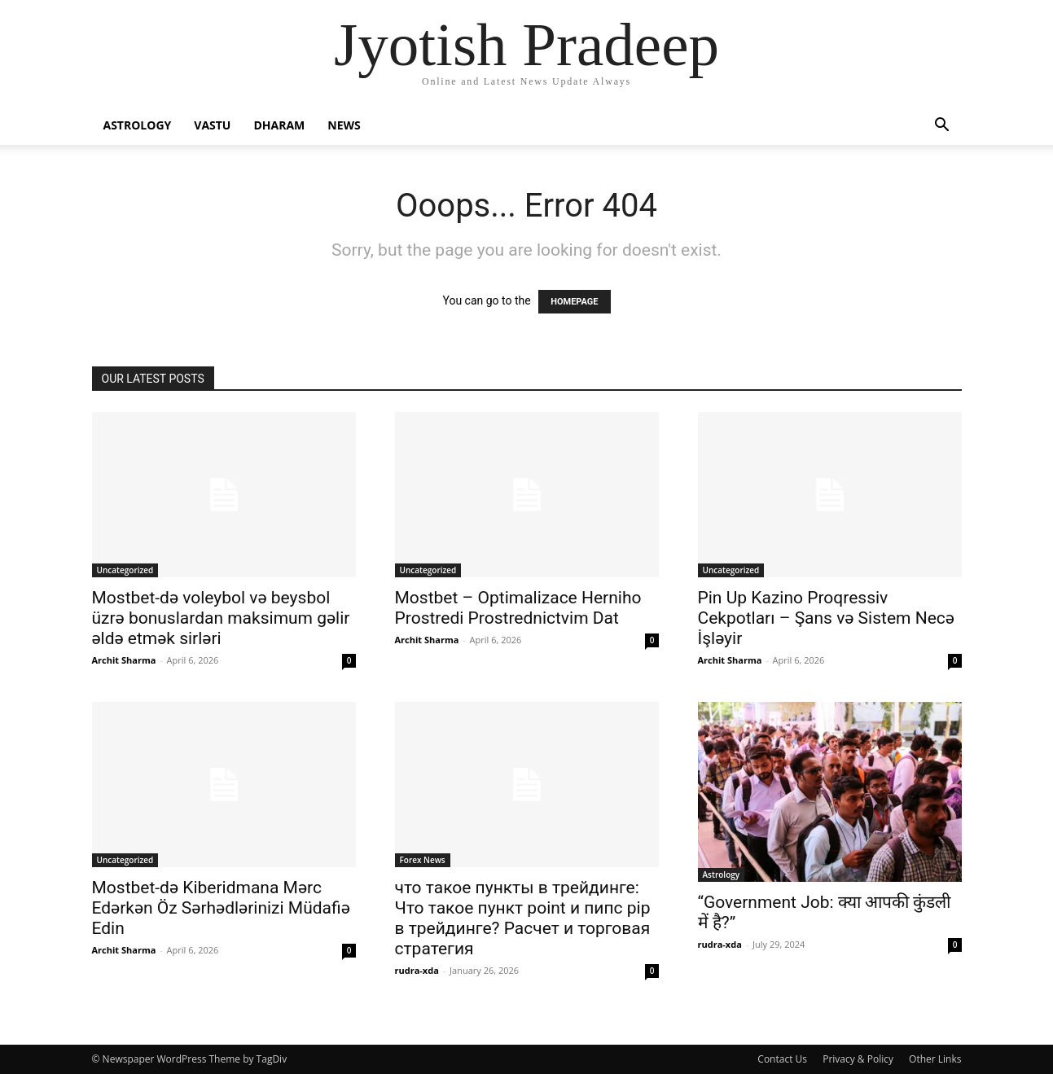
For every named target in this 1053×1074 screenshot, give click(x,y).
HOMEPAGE (574, 301)
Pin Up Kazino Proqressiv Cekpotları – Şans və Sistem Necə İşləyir (826, 618)
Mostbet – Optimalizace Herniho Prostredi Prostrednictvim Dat (518, 608)
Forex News (422, 860)
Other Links (935, 1059)
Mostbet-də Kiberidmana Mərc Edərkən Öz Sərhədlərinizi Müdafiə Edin (221, 908)
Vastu (212, 125)
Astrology (137, 125)
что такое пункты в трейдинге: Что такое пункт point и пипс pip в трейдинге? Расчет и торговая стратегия (523, 918)
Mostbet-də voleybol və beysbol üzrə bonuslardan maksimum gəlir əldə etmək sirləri (221, 618)
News (343, 125)
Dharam (279, 125)
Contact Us (782, 1059)
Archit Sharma (124, 660)
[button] (942, 126)
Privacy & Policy (858, 1059)
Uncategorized (125, 570)
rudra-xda (417, 970)
